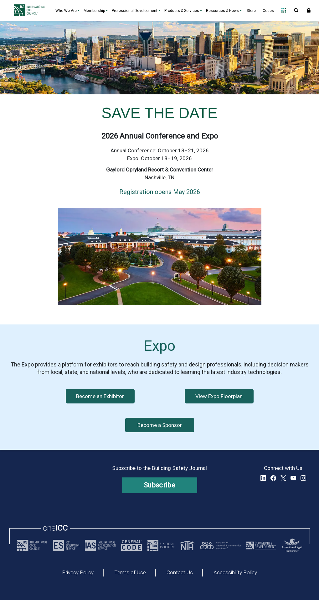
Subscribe (159, 485)
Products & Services (181, 10)
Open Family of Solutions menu (283, 10)
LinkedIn (263, 478)
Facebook (273, 478)
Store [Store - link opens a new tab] (251, 10)
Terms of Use (130, 573)
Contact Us (180, 573)
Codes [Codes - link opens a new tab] (268, 10)
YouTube (293, 478)
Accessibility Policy (235, 573)
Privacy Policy (78, 573)
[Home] (31, 10)
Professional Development (134, 10)
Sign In (308, 10)
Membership (94, 10)
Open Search (296, 10)
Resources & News (222, 10)
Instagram (303, 478)
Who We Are (66, 10)
